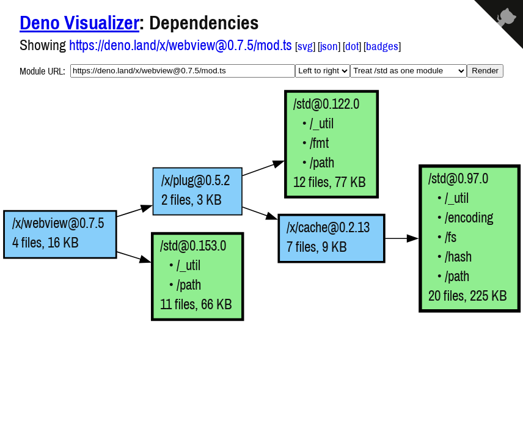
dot (352, 46)
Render (485, 70)
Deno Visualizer (79, 22)
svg (305, 46)
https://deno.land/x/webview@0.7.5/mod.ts (180, 44)
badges (382, 46)
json (329, 46)
